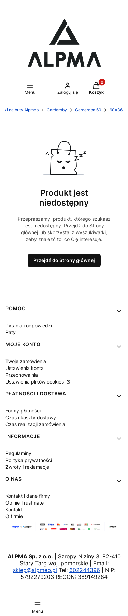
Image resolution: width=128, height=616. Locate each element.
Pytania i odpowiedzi (28, 325)
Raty (10, 332)
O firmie (14, 516)
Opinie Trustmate (24, 503)
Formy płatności (23, 411)
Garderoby (57, 109)
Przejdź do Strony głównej (64, 260)
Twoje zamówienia (25, 361)
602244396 (84, 570)
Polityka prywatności (28, 460)
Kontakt (14, 509)
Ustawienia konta (24, 368)
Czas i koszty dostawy (30, 417)
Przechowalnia (21, 375)
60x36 (116, 109)
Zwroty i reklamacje (27, 467)
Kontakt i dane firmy (27, 496)
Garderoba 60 (88, 109)
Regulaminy (18, 453)
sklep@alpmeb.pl (35, 570)
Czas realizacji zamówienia (35, 424)
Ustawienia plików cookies (35, 382)
